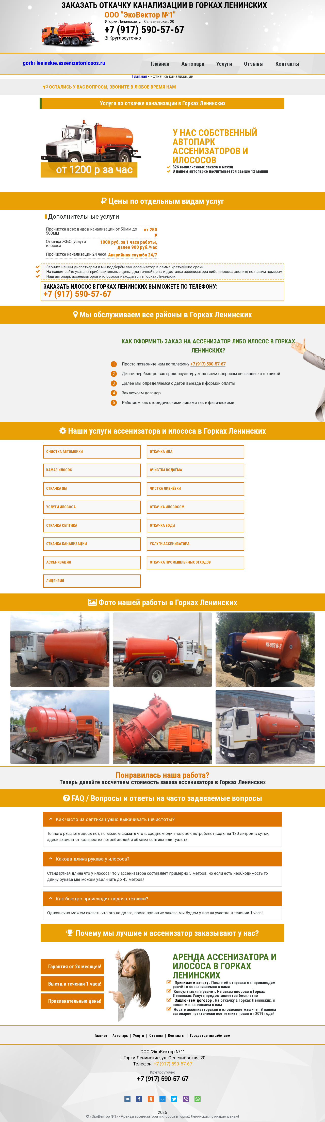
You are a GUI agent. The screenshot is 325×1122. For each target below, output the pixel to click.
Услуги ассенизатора (169, 544)
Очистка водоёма (166, 470)
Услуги (224, 63)
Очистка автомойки (64, 451)
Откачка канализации (66, 544)
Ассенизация (58, 562)
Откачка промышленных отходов (180, 562)
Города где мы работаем (210, 1035)
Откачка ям (56, 488)
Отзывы (254, 63)
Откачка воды (162, 525)
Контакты (287, 63)
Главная (160, 63)
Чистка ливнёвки (165, 488)
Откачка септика (61, 525)
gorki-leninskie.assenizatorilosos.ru (64, 63)
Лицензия (55, 580)
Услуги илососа (61, 507)
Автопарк (192, 63)
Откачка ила (161, 451)
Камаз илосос (59, 470)
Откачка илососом (167, 507)
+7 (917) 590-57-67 (144, 30)
